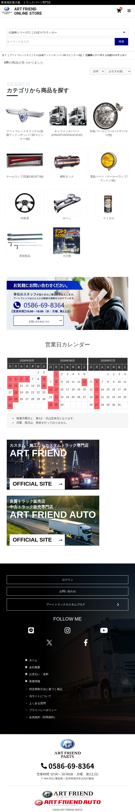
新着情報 (34, 681)
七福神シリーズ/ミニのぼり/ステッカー (106, 55)
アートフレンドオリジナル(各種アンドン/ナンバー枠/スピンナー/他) (46, 55)
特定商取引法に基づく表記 (45, 689)
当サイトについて (40, 696)
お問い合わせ (67, 591)
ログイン (67, 579)
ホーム (33, 660)
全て (4, 55)
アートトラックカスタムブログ (65, 604)
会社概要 (34, 667)
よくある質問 (37, 703)
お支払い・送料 (38, 674)
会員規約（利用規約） (43, 717)
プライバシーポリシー (43, 710)
